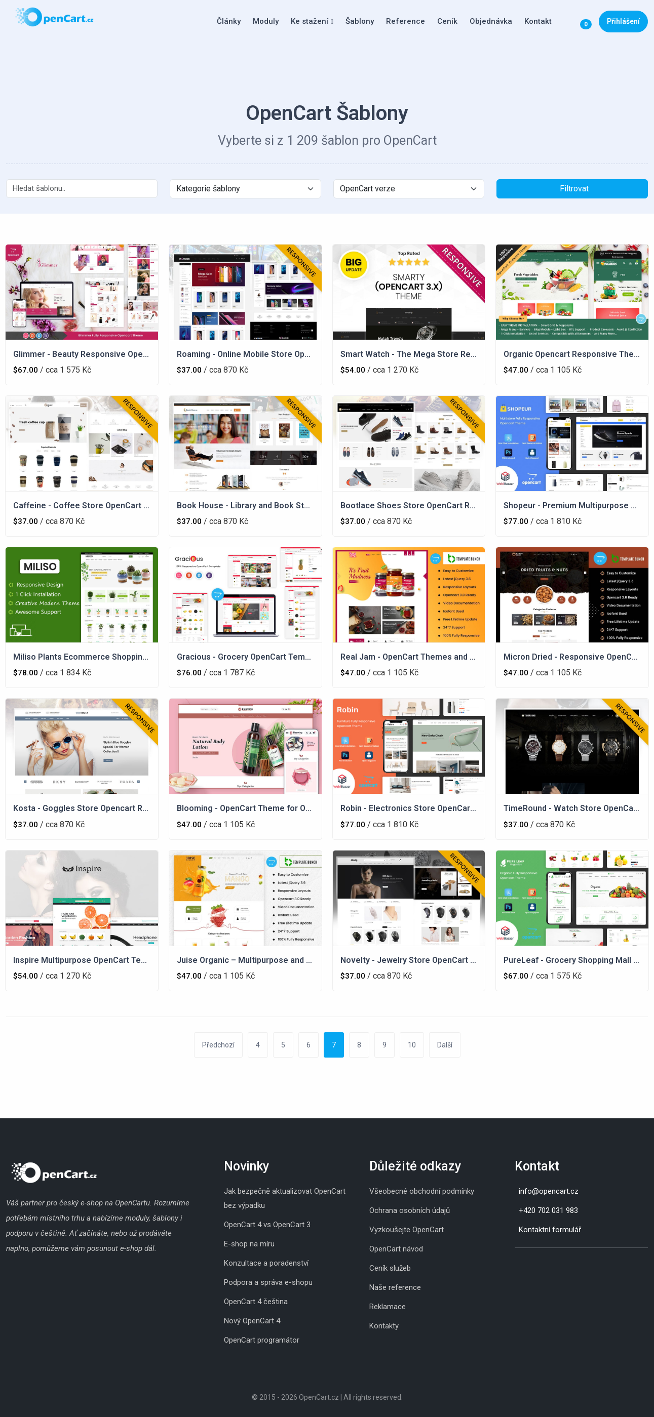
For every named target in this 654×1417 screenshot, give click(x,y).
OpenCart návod (396, 1248)
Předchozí (218, 1045)
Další (444, 1045)
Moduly (266, 21)
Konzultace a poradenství (266, 1263)
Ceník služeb (390, 1268)
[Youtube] (545, 1264)
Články (229, 21)
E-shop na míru (249, 1243)
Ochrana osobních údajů (409, 1210)
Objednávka (491, 21)
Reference (405, 21)
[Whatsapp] (535, 1264)
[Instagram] (515, 1264)
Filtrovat (574, 188)
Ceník (447, 21)
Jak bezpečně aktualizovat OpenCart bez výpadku (284, 1198)
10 (412, 1045)
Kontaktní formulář (550, 1229)
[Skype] (525, 1264)
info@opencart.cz (549, 1191)
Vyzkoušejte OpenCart (406, 1229)
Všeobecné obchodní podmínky (421, 1191)
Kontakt (538, 21)
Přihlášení (623, 21)
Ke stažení (309, 21)
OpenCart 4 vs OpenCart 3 (267, 1224)
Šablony (359, 21)
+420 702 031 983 (548, 1210)
